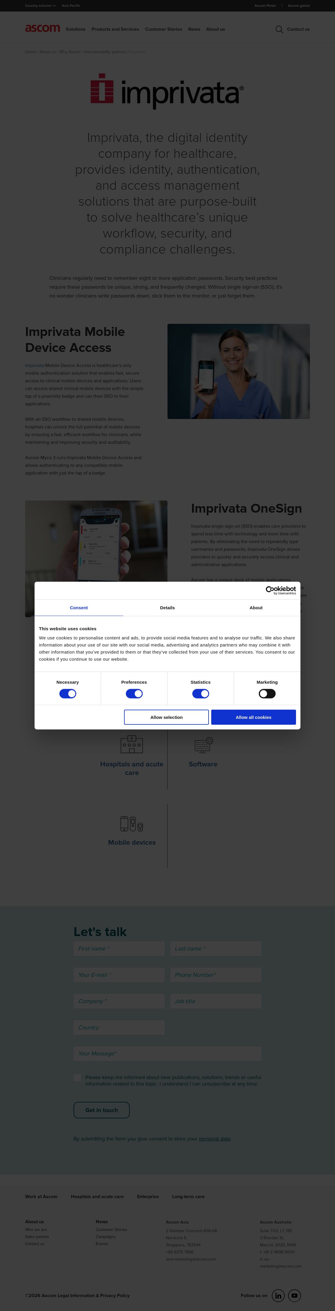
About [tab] (256, 607)
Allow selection (166, 717)
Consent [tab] (79, 607)
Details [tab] (167, 607)
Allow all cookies (253, 717)
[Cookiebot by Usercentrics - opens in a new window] (270, 590)
